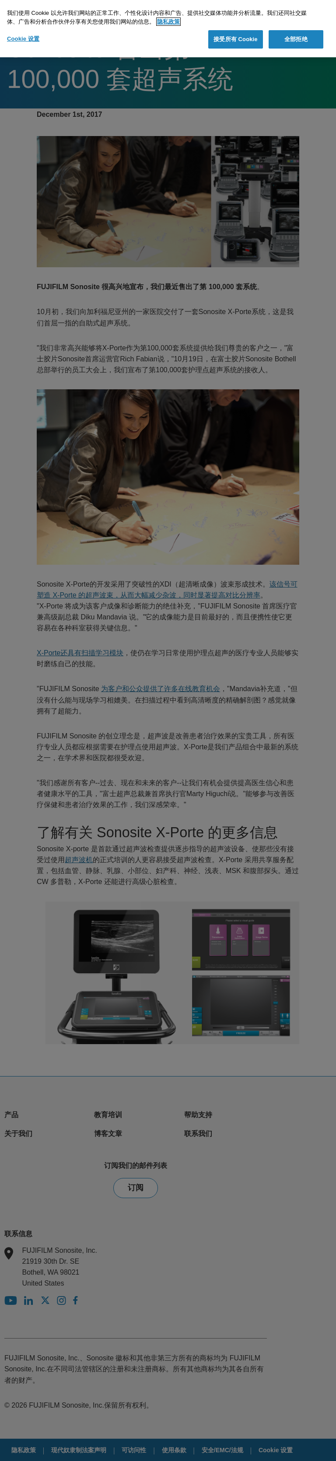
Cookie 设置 (23, 38)
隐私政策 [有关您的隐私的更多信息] (168, 21)
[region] (168, 28)
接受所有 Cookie (235, 39)
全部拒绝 (296, 39)
